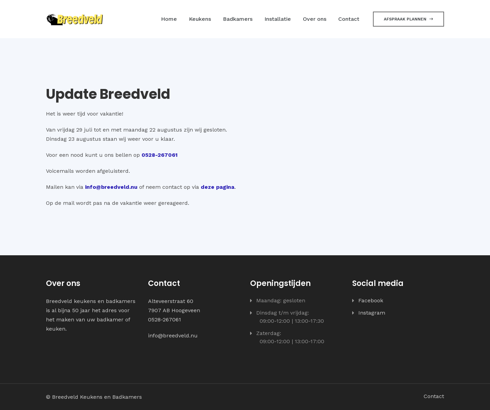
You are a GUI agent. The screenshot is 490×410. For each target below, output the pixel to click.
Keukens (200, 19)
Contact (348, 19)
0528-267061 (160, 155)
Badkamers (237, 19)
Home (169, 19)
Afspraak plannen (408, 19)
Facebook (370, 300)
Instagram (371, 312)
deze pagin (216, 187)
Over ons (314, 19)
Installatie (277, 19)
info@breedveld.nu (111, 187)
